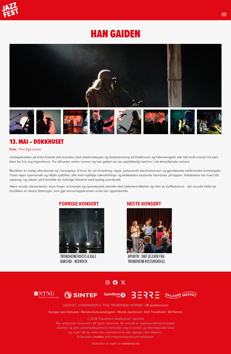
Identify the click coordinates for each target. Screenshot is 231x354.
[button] (21, 122)
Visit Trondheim (155, 312)
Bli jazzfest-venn (157, 305)
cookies (98, 337)
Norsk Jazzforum (129, 312)
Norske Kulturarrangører (98, 312)
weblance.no (130, 343)
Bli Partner (175, 312)
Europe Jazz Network (64, 312)
